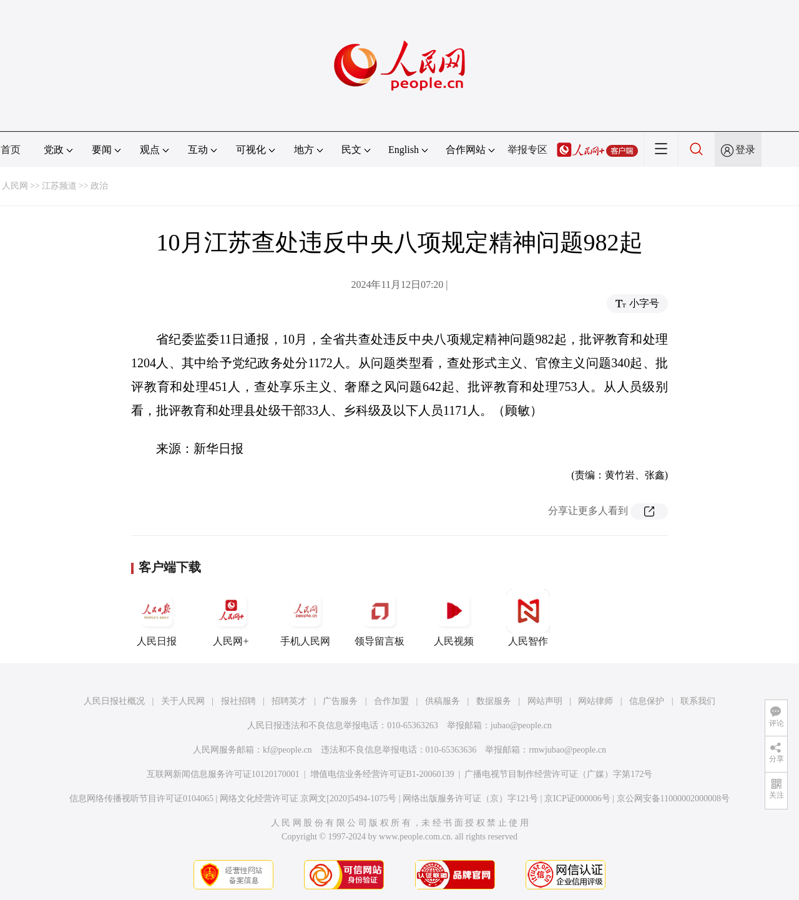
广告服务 (340, 701)
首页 (11, 149)
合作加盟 (391, 701)
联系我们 (697, 701)
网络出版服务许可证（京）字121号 (470, 798)
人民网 (15, 185)
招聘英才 (289, 701)
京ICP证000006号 (577, 798)
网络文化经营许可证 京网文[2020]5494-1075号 (308, 798)
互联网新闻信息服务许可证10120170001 (223, 774)
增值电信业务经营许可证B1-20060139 (382, 774)
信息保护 (646, 701)
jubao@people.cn (521, 725)
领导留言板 (379, 617)
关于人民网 (183, 701)
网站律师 (595, 701)
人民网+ (231, 617)
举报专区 (527, 149)
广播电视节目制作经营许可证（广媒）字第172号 (558, 774)
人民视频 (454, 617)
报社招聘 (238, 701)
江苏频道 (59, 185)
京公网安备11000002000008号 (673, 798)
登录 (745, 149)
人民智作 (528, 617)
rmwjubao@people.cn (567, 749)
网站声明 (544, 701)
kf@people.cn (287, 749)
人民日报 (157, 617)
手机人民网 (305, 617)
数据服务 (493, 701)
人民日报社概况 (114, 701)
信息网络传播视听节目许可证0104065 (141, 798)
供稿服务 (442, 701)
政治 (99, 185)
